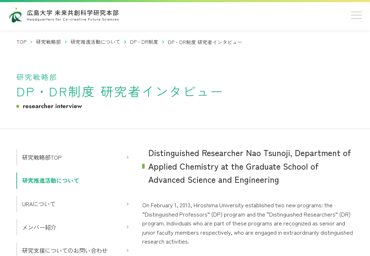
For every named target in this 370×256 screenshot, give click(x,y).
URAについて (39, 203)
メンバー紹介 (39, 227)
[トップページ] (21, 42)
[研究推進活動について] (96, 42)
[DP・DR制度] (144, 42)
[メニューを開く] (356, 15)
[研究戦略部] (48, 42)
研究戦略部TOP (42, 157)
